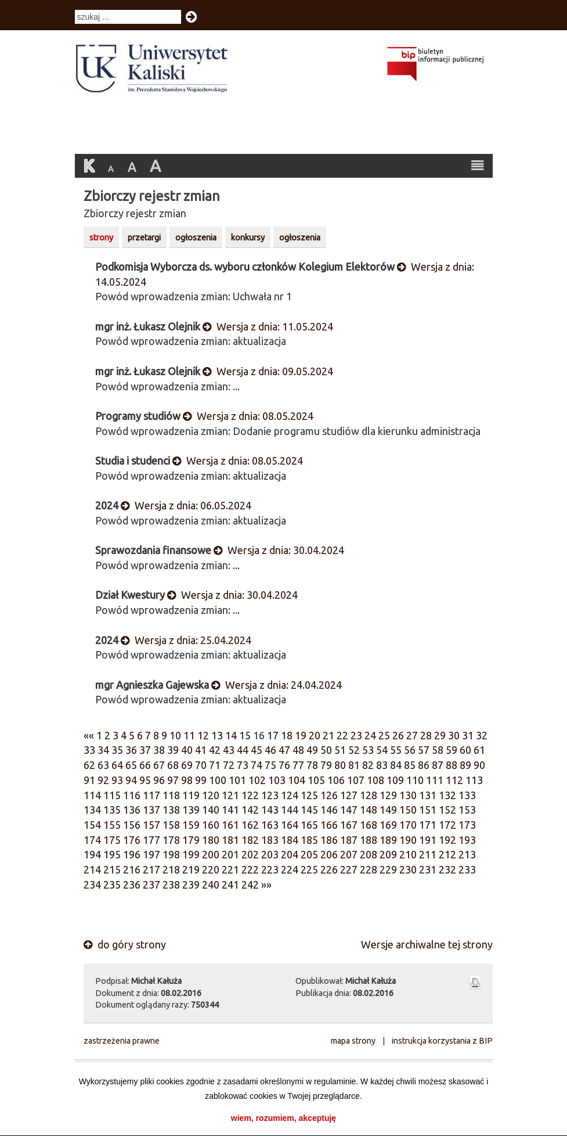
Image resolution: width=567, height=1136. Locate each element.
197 (151, 854)
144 (289, 809)
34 (103, 750)
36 (131, 750)
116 (131, 795)
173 (467, 825)
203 (270, 854)
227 (348, 869)
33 (89, 750)
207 (348, 854)
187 (348, 840)
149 (388, 809)
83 (382, 765)
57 (423, 750)
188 (368, 840)
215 (112, 869)
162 (250, 825)
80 (340, 765)
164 (289, 825)
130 (408, 795)
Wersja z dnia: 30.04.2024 (279, 550)
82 (368, 765)
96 (159, 780)
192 (447, 840)
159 (191, 825)
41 (201, 750)
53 (368, 750)
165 (309, 825)
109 (395, 780)
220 (210, 869)
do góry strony (125, 944)
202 (250, 854)
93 (117, 780)
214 (92, 869)
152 (447, 809)
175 (112, 840)
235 (112, 884)
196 (131, 854)
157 (151, 825)
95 (145, 780)
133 (467, 795)
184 (289, 840)
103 (277, 780)
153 (467, 809)
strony (101, 237)
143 (270, 809)
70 (201, 765)
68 (173, 765)
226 (329, 869)
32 (481, 735)
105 (316, 780)
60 (465, 750)
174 (92, 840)
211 (427, 854)
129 (388, 795)
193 (467, 840)
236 (131, 884)
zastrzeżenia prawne (122, 1040)
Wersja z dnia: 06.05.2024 (186, 505)
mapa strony (353, 1040)
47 (284, 750)
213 (467, 854)
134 (92, 809)
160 (210, 825)
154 (92, 825)
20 (314, 735)
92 (103, 780)
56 (410, 750)
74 (256, 765)
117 (151, 795)
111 (434, 780)
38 (159, 750)
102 (257, 780)
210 (408, 854)
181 (230, 840)
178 (171, 840)
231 (427, 869)
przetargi (144, 237)
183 (270, 840)
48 (298, 750)
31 (468, 735)
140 (210, 809)
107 (355, 780)
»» (266, 884)
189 (388, 840)
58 (437, 750)
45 (256, 750)
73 (242, 765)
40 (187, 750)
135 (112, 809)
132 (447, 795)
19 (300, 735)
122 (250, 795)
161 (230, 825)
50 (326, 750)
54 (382, 750)
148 (368, 809)
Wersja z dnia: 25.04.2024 (186, 640)
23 (356, 735)
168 (368, 825)
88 (451, 765)
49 (312, 750)
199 (191, 854)
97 (173, 780)
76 (284, 765)
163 (270, 825)
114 (92, 795)
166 (329, 825)
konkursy (248, 237)
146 (329, 809)
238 (171, 884)
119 (191, 795)
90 (479, 765)
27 (412, 735)
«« (89, 735)
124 (289, 795)
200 (210, 854)
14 (231, 735)
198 (171, 854)
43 (228, 750)
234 (92, 884)
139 (191, 809)
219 (191, 869)
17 (273, 735)
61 (479, 750)
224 (289, 869)
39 (173, 750)
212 (447, 854)
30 (454, 735)
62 (89, 765)
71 (215, 765)
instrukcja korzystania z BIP (442, 1040)
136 (131, 809)
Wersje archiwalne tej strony (427, 944)
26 (398, 735)
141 (230, 809)
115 (112, 795)
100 (217, 780)
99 (201, 780)
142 (250, 809)
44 (242, 750)
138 (171, 809)
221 (230, 869)
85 (410, 765)
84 (396, 765)
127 (348, 795)
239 (191, 884)
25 (384, 735)
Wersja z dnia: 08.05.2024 (248, 416)
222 (250, 869)
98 (187, 780)
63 (103, 765)
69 (187, 765)
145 (309, 809)
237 (151, 884)
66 (145, 765)
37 (145, 750)
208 (368, 854)
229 (388, 869)
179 (191, 840)
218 (171, 869)
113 (474, 780)
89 (465, 765)
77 (298, 765)
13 (217, 735)
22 (342, 735)
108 (375, 780)
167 (348, 825)
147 (348, 809)
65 (131, 765)
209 (388, 854)
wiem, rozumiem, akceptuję (283, 1118)
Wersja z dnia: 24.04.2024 (276, 685)
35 (117, 750)
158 (171, 825)
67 (159, 765)
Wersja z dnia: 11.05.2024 (268, 326)
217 (151, 869)
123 (270, 795)
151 (427, 809)
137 (151, 809)
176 (131, 840)
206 (329, 854)
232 (447, 869)
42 (215, 750)
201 (230, 854)
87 (437, 765)
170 (408, 825)
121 (230, 795)
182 (250, 840)
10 (175, 735)
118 (171, 795)
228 (368, 869)
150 (408, 809)
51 (340, 750)
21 (328, 735)
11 (189, 735)
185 (309, 840)
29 (440, 735)
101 (237, 780)
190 (408, 840)
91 (89, 780)
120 (210, 795)
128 (368, 795)
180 (210, 840)
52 (354, 750)
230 (408, 869)
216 (131, 869)
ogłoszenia (195, 237)
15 (245, 735)
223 (270, 869)
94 (131, 780)
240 (210, 884)
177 (151, 840)
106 (336, 780)
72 (228, 765)
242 (250, 884)
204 (289, 854)
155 (112, 825)
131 (427, 795)
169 (388, 825)
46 (270, 750)
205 (309, 854)
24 (370, 735)
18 (286, 735)
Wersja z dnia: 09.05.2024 (268, 371)
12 (203, 735)
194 (92, 854)
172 (447, 825)
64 (117, 765)
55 (396, 750)
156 (131, 825)
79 (326, 765)
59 (451, 750)
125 (309, 795)
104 (296, 780)
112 (454, 780)
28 (426, 735)
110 (415, 780)
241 (230, 884)
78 (312, 765)
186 (329, 840)
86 (423, 765)
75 (270, 765)
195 (112, 854)
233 (467, 869)
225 (309, 869)
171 (427, 825)
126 (329, 795)
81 (354, 765)
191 (427, 840)
